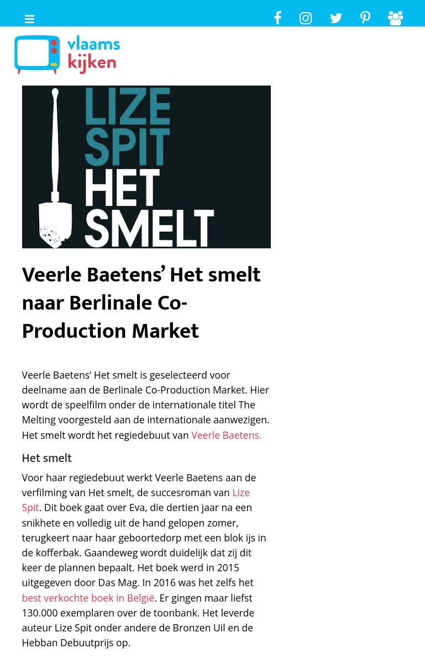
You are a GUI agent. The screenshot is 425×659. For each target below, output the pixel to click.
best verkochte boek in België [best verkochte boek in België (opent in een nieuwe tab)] (88, 597)
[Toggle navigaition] (25, 16)
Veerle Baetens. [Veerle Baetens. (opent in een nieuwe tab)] (226, 435)
